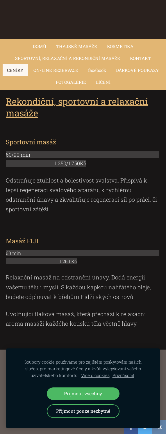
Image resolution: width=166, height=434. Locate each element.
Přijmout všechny (83, 393)
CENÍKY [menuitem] (15, 70)
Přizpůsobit (123, 375)
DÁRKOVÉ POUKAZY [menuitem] (137, 70)
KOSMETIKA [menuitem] (120, 46)
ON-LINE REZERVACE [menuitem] (55, 70)
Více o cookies (95, 375)
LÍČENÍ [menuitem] (103, 82)
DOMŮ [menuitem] (39, 46)
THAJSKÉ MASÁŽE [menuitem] (76, 46)
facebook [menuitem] (97, 70)
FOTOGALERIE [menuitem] (71, 82)
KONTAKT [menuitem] (140, 58)
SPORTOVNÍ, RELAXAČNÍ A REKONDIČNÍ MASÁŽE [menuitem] (67, 58)
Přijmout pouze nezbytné (83, 411)
